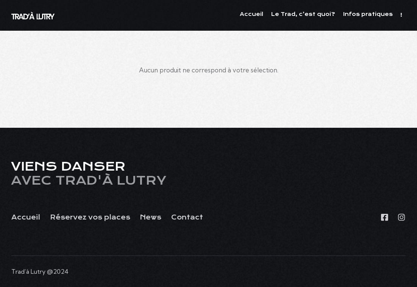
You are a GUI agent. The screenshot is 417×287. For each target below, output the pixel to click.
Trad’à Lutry (28, 271)
